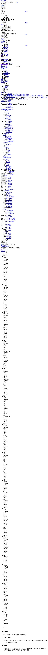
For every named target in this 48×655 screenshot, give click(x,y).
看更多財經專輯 (10, 221)
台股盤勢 (8, 157)
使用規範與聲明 (43, 97)
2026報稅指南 (9, 210)
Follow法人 (9, 195)
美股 (7, 147)
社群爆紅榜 (9, 132)
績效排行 (8, 227)
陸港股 (8, 162)
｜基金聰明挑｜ (10, 172)
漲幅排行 (8, 122)
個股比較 (8, 101)
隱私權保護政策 (18, 94)
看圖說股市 (9, 204)
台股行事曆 (9, 104)
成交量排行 (9, 126)
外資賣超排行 (9, 129)
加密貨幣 (8, 154)
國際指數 (8, 144)
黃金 (7, 163)
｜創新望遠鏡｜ (10, 174)
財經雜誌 (8, 169)
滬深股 (8, 150)
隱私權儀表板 (25, 94)
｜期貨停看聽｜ (10, 141)
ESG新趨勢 (9, 216)
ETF (7, 159)
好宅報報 (8, 181)
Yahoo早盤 (9, 192)
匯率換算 (8, 233)
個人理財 (8, 166)
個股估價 (8, 106)
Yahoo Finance (14, 97)
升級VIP (3, 251)
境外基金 (8, 225)
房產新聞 (8, 177)
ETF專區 (8, 115)
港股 (7, 148)
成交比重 (8, 118)
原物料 (8, 151)
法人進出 (8, 116)
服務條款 (10, 94)
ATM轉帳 (8, 236)
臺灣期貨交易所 (21, 95)
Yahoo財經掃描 (10, 197)
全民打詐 (8, 215)
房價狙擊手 (9, 183)
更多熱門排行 (9, 130)
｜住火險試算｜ (10, 189)
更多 (3, 241)
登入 (17, 2)
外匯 (7, 145)
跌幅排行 (8, 124)
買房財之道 (9, 180)
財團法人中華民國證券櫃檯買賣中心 (35, 95)
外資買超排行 (9, 127)
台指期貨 (8, 136)
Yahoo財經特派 (10, 171)
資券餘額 (8, 119)
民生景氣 (8, 168)
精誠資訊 (22, 98)
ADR (7, 153)
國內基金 (8, 224)
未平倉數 (8, 139)
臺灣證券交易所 (12, 95)
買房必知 (8, 178)
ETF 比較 (8, 103)
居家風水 (8, 187)
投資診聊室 (9, 198)
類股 (7, 113)
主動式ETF (9, 200)
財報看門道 (9, 206)
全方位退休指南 (10, 213)
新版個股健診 (9, 107)
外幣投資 (8, 235)
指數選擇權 (9, 138)
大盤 (7, 112)
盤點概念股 (9, 203)
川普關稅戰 (9, 212)
